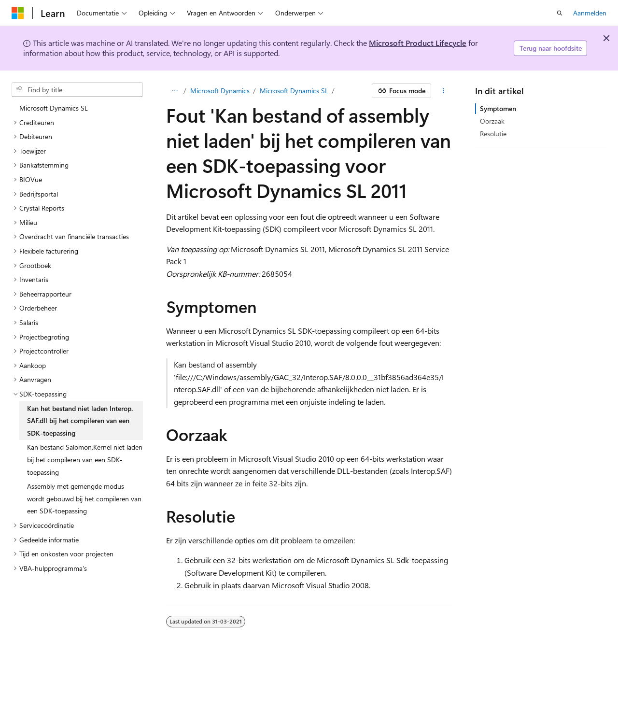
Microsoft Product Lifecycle (417, 43)
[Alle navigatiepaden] (174, 91)
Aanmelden (589, 12)
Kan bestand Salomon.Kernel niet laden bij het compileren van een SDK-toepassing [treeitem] (84, 459)
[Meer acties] (443, 91)
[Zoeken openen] (559, 13)
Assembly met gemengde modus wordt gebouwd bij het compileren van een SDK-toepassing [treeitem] (84, 498)
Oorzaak (492, 121)
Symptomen (498, 108)
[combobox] (77, 90)
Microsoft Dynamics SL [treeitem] (53, 108)
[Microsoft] (18, 13)
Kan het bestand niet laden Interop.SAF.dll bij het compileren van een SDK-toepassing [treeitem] (80, 421)
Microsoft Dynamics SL (294, 90)
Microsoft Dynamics (220, 90)
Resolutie (493, 133)
